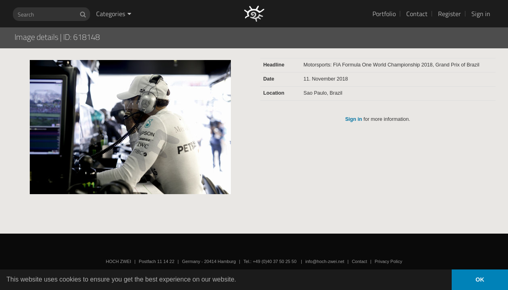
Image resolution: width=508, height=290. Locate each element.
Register (449, 14)
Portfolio (384, 14)
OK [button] (479, 279)
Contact (417, 14)
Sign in (480, 14)
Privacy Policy (388, 261)
